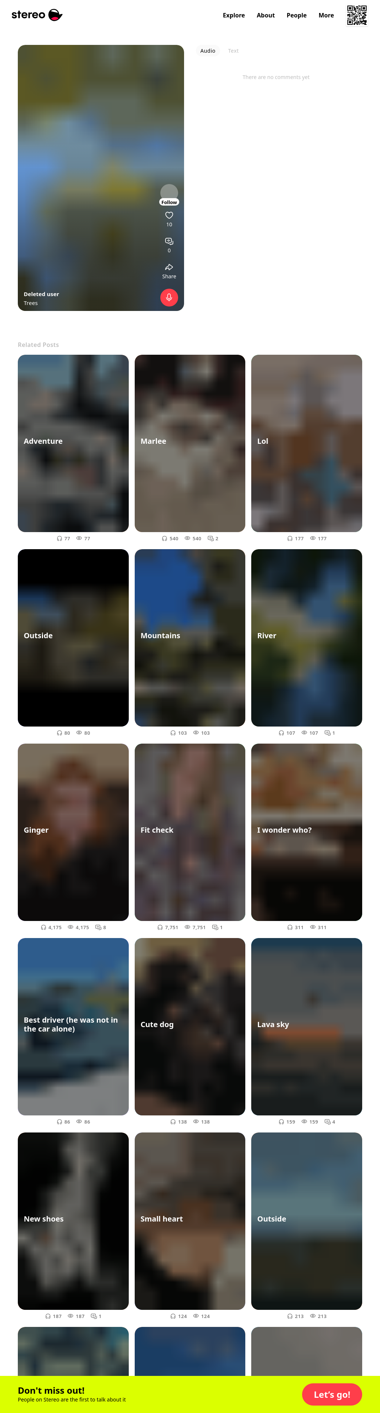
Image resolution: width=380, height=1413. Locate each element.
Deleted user (41, 294)
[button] (332, 1394)
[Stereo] (37, 15)
